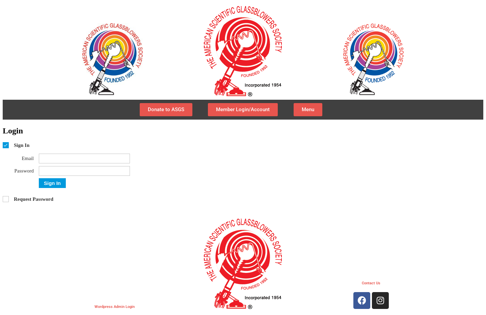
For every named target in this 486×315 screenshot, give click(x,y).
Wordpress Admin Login (114, 307)
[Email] (84, 158)
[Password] (84, 171)
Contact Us (371, 283)
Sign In (52, 183)
